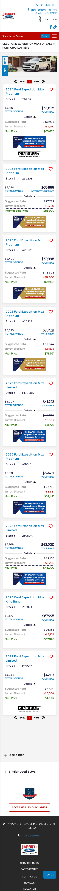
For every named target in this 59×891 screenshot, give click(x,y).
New (5, 61)
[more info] (29, 84)
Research (29, 889)
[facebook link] (51, 28)
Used (5, 70)
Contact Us (29, 876)
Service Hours (29, 863)
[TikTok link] (55, 28)
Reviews (29, 883)
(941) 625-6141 (46, 5)
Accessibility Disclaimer (29, 807)
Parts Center (29, 869)
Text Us (49, 874)
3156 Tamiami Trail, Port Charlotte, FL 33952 (42, 11)
